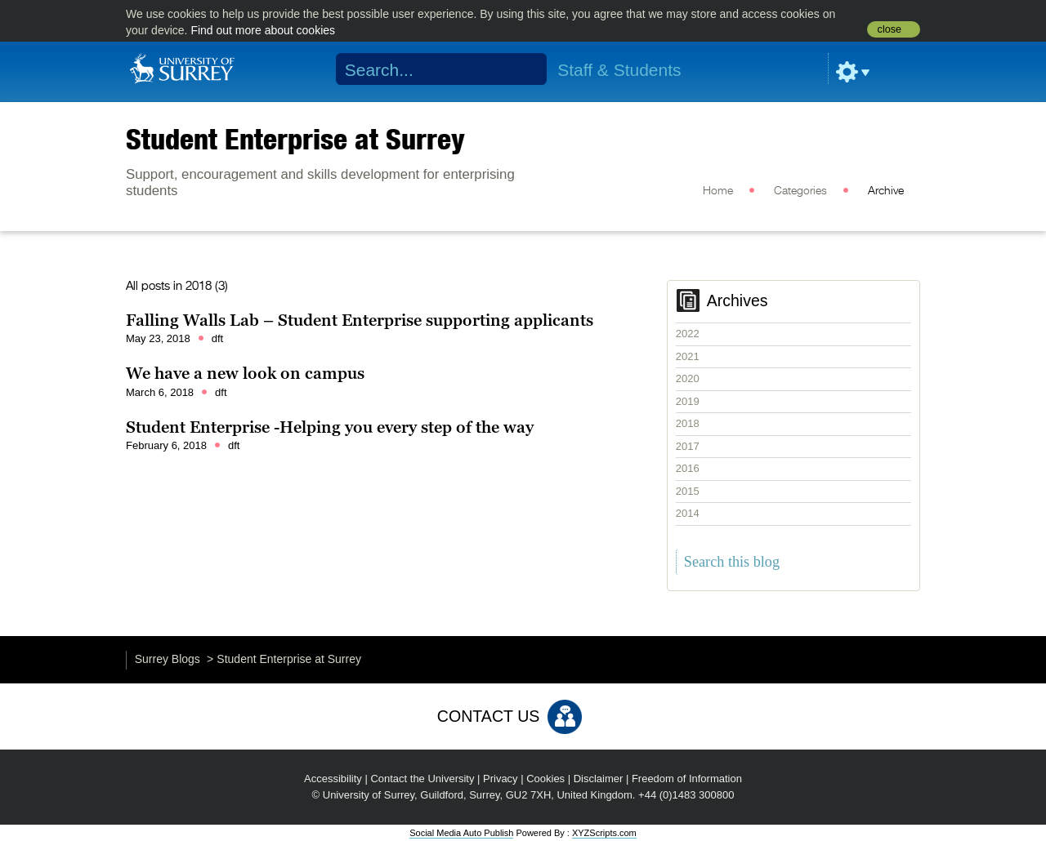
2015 (688, 491)
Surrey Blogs (167, 658)
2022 (688, 333)
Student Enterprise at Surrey (295, 139)
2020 (688, 378)
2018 (688, 423)
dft (217, 338)
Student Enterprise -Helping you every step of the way (330, 427)
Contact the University (422, 778)
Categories (800, 191)
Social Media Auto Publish (461, 833)
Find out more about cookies (262, 30)
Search (524, 69)
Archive (886, 191)
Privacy (500, 778)
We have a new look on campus (245, 373)
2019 (688, 401)
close (889, 29)
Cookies (545, 778)
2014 (688, 513)
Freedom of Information (687, 778)
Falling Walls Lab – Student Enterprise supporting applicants (359, 320)
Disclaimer (599, 778)
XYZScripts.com (604, 833)
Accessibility (333, 778)
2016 (688, 468)
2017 (688, 446)
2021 (688, 356)
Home (718, 191)
